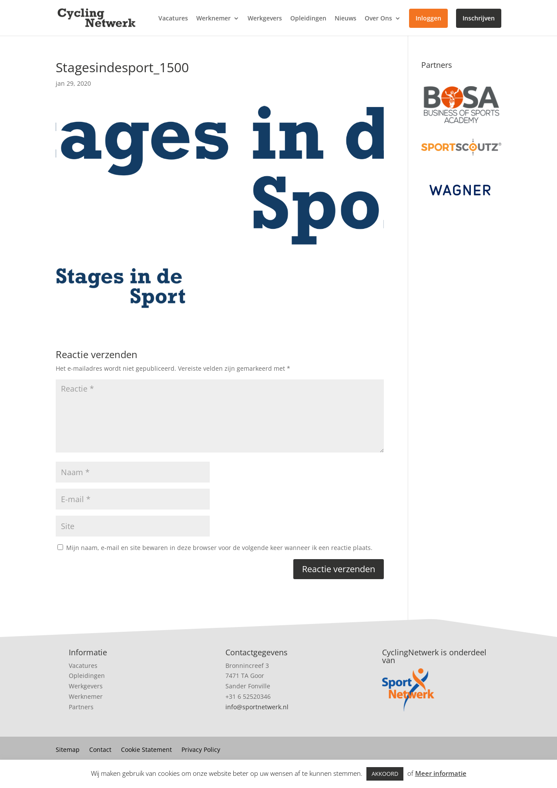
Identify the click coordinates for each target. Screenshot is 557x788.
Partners (81, 707)
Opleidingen (308, 18)
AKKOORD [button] (385, 774)
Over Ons (378, 18)
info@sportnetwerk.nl (257, 707)
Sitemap (68, 750)
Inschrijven (479, 18)
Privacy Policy (200, 750)
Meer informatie (440, 773)
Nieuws (345, 18)
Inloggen (428, 18)
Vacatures (173, 18)
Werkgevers (265, 18)
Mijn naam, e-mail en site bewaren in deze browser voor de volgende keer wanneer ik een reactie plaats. (219, 547)
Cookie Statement (146, 750)
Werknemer (213, 18)
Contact (100, 750)
